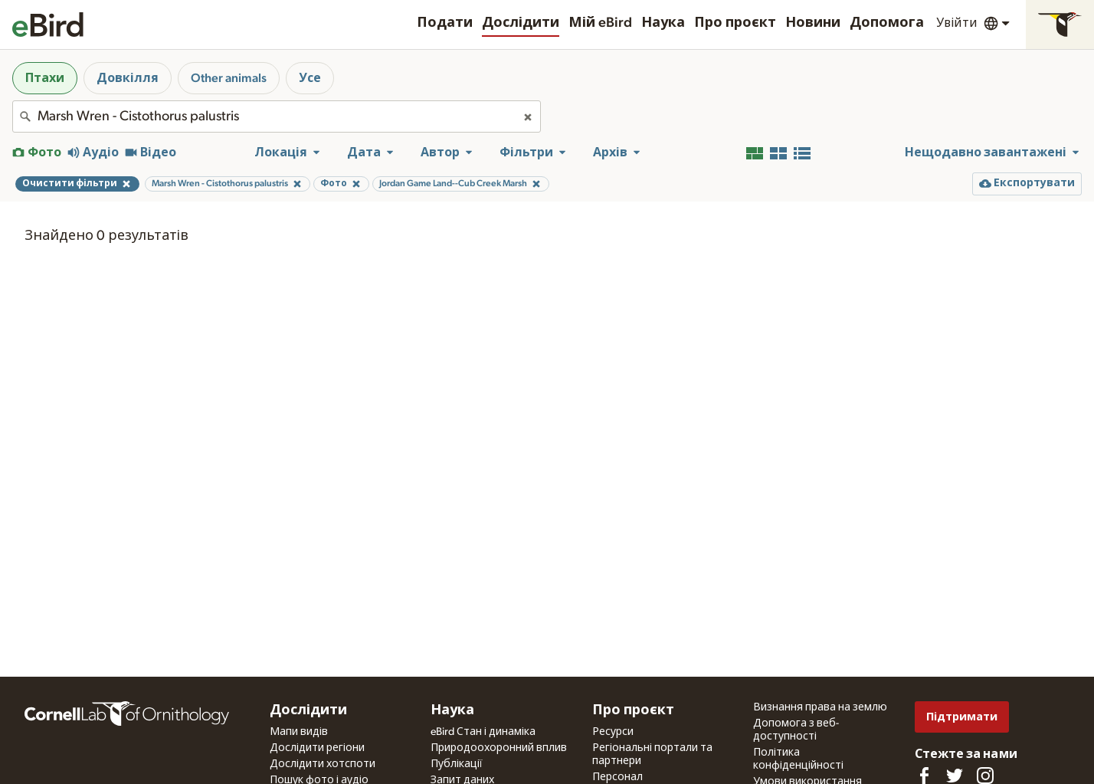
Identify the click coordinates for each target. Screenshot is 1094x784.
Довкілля (128, 78)
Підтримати (961, 717)
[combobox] (277, 116)
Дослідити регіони (317, 748)
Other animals (229, 78)
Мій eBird (600, 23)
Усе (310, 78)
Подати (445, 23)
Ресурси (613, 732)
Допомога (887, 23)
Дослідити (520, 23)
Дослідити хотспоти (322, 764)
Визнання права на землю (820, 707)
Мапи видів (299, 732)
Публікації (457, 764)
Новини (812, 23)
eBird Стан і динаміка (483, 732)
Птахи (44, 78)
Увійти (957, 23)
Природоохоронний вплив (499, 748)
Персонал (617, 777)
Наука (663, 23)
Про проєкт (735, 23)
